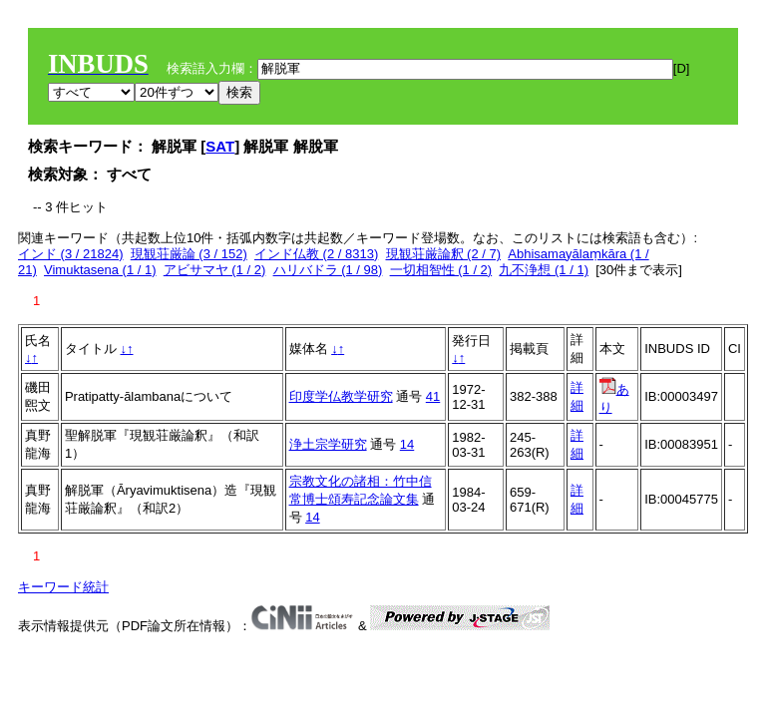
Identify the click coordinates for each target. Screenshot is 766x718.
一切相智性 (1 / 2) (441, 269)
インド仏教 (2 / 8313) (316, 253)
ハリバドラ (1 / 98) (328, 269)
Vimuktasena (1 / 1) (100, 269)
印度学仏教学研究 (341, 396)
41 (433, 396)
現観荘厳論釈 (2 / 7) (444, 253)
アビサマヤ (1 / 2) (215, 269)
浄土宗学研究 (328, 444)
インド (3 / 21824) (71, 253)
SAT (219, 146)
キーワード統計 (63, 586)
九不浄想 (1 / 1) (543, 269)
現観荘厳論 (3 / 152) (189, 253)
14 (407, 444)
